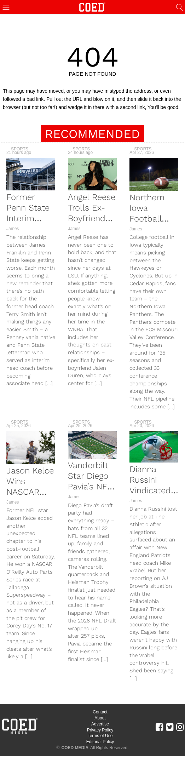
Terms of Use (100, 735)
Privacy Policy (100, 730)
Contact (100, 712)
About (99, 718)
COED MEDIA (75, 747)
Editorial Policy (100, 741)
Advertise (100, 724)
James (12, 228)
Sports (19, 149)
